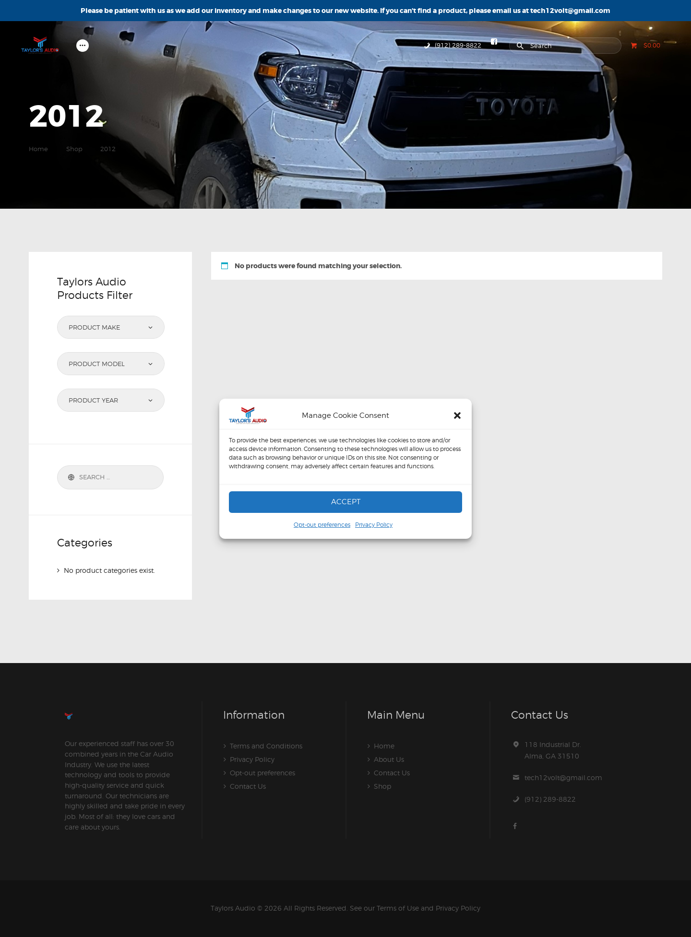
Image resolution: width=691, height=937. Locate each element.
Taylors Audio (233, 908)
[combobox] (111, 327)
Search (69, 477)
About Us (389, 759)
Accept (345, 502)
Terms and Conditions (266, 746)
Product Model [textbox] (97, 364)
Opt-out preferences (322, 524)
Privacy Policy (374, 524)
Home (38, 149)
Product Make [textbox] (94, 327)
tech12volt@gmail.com (563, 777)
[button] (457, 415)
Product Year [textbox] (93, 400)
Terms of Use (398, 908)
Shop (74, 149)
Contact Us (248, 786)
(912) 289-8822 (550, 799)
